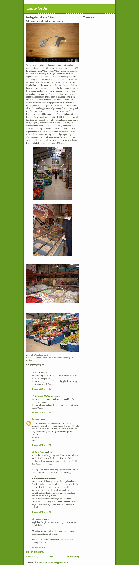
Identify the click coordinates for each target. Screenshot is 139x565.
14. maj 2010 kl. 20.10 (41, 512)
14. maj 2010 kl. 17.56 (41, 445)
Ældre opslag (73, 556)
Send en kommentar (35, 552)
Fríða (36, 420)
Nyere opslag (32, 556)
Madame (38, 519)
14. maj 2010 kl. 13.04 (41, 412)
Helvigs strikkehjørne (43, 396)
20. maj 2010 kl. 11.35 (41, 547)
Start (52, 556)
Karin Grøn (39, 452)
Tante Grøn (37, 8)
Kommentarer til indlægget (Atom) (52, 562)
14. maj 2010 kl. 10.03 (41, 389)
